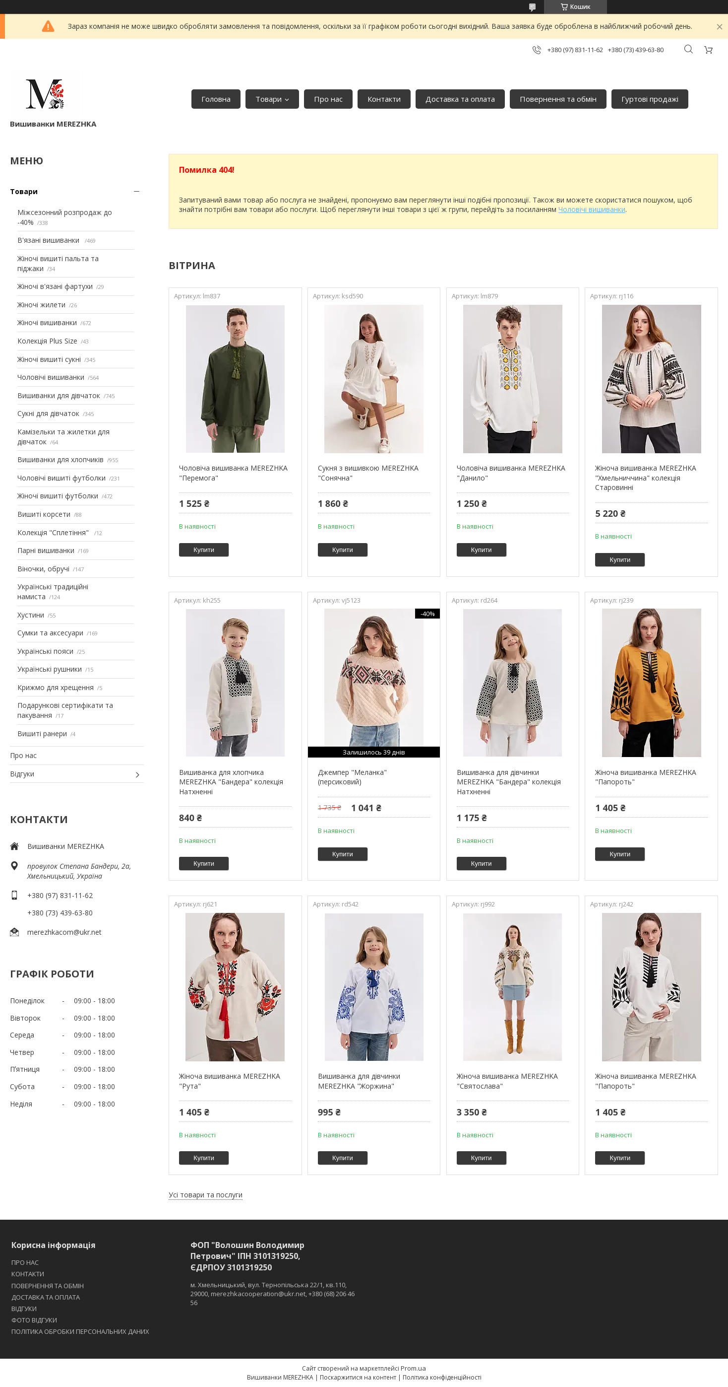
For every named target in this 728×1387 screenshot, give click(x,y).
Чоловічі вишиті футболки (61, 478)
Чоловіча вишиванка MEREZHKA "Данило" (511, 473)
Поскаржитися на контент (358, 1377)
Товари (268, 99)
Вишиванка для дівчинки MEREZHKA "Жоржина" (359, 1081)
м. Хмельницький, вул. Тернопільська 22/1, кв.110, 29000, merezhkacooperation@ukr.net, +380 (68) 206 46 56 (272, 1293)
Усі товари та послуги (206, 1194)
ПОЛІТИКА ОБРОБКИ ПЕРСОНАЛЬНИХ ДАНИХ (80, 1331)
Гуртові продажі (649, 99)
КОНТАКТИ (27, 1273)
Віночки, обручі (43, 568)
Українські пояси (45, 651)
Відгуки (22, 773)
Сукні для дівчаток (48, 413)
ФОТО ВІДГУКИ (34, 1320)
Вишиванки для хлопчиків (60, 459)
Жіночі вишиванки (47, 322)
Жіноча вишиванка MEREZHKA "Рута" (229, 1081)
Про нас (328, 99)
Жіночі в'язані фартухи (55, 286)
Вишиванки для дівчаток (58, 395)
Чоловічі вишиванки (50, 377)
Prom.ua (413, 1368)
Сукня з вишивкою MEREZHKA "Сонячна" (368, 473)
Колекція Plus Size (47, 341)
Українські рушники (49, 669)
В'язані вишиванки (49, 240)
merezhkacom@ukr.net (64, 932)
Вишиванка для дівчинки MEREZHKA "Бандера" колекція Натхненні (509, 781)
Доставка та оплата (460, 99)
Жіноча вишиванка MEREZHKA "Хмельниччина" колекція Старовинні (645, 477)
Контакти (384, 99)
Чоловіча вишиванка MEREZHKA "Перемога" (233, 473)
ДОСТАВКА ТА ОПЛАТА (45, 1297)
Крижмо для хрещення (55, 687)
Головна (216, 99)
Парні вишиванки (45, 550)
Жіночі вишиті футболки (57, 495)
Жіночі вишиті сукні (49, 359)
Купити (203, 550)
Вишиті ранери (42, 733)
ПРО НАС (25, 1262)
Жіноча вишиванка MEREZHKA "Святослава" (507, 1081)
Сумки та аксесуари (50, 632)
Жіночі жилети (41, 304)
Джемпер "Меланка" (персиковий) (352, 777)
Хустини (30, 615)
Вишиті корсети (43, 514)
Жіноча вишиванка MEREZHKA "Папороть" (645, 777)
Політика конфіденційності (442, 1377)
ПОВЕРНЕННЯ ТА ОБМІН (47, 1285)
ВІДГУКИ (24, 1308)
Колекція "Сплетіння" (54, 532)
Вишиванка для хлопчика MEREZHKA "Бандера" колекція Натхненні (231, 781)
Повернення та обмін (558, 99)
